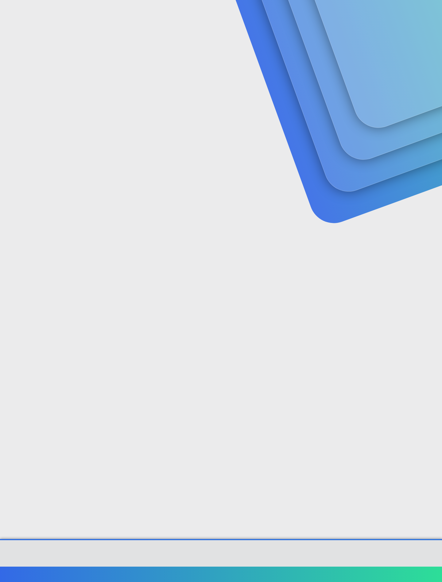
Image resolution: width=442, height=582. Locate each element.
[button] (177, 12)
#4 (395, 400)
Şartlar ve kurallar (290, 574)
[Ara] (294, 12)
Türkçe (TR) (56, 574)
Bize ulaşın (257, 574)
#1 (395, 149)
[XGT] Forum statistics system (221, 561)
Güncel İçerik (200, 12)
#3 (395, 319)
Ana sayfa (380, 574)
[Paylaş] (387, 149)
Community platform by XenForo (221, 556)
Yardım (358, 574)
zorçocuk (53, 136)
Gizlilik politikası (329, 574)
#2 (395, 231)
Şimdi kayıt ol (374, 48)
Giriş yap (332, 48)
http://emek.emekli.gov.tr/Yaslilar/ (139, 259)
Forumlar (158, 12)
